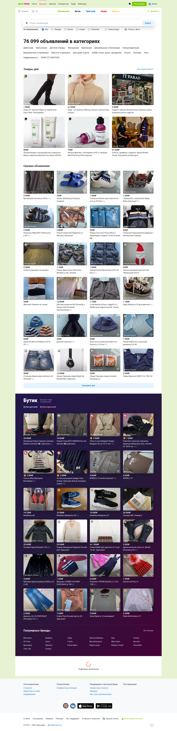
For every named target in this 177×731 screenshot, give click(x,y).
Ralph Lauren (94, 645)
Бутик (30, 400)
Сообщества (63, 4)
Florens (136, 638)
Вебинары (82, 4)
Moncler (136, 641)
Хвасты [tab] (115, 11)
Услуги (127, 52)
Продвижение (29, 694)
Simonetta (137, 645)
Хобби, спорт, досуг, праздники (106, 52)
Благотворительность (132, 718)
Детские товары (57, 48)
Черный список (110, 718)
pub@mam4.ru (56, 725)
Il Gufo (70, 641)
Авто (146, 52)
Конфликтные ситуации (67, 688)
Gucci (47, 641)
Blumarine (27, 638)
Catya (69, 638)
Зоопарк (137, 52)
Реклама (59, 719)
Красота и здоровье (60, 52)
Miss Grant (115, 641)
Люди (73, 4)
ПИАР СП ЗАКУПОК (50, 57)
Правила (49, 719)
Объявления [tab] (64, 11)
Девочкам (28, 48)
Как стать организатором (101, 694)
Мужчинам (86, 48)
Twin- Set (27, 649)
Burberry (48, 638)
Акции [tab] (104, 11)
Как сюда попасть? (145, 69)
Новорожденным (131, 48)
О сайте (26, 719)
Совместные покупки (99, 688)
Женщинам (73, 48)
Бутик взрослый (48, 407)
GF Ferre (26, 641)
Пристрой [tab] (90, 11)
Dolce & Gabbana (96, 638)
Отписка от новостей (91, 719)
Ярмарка (43, 4)
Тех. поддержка (72, 719)
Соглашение (38, 719)
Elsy (113, 638)
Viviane (48, 649)
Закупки (52, 4)
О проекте (27, 688)
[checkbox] (112, 29)
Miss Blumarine (95, 641)
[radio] (45, 29)
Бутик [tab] (77, 11)
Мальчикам (41, 48)
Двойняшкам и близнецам (107, 48)
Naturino (48, 645)
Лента (34, 4)
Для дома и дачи (81, 52)
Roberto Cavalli (117, 645)
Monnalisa (27, 645)
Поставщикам (129, 684)
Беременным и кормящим (36, 52)
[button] (139, 4)
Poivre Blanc (72, 645)
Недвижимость (30, 57)
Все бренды (149, 630)
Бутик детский (30, 407)
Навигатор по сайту (31, 691)
